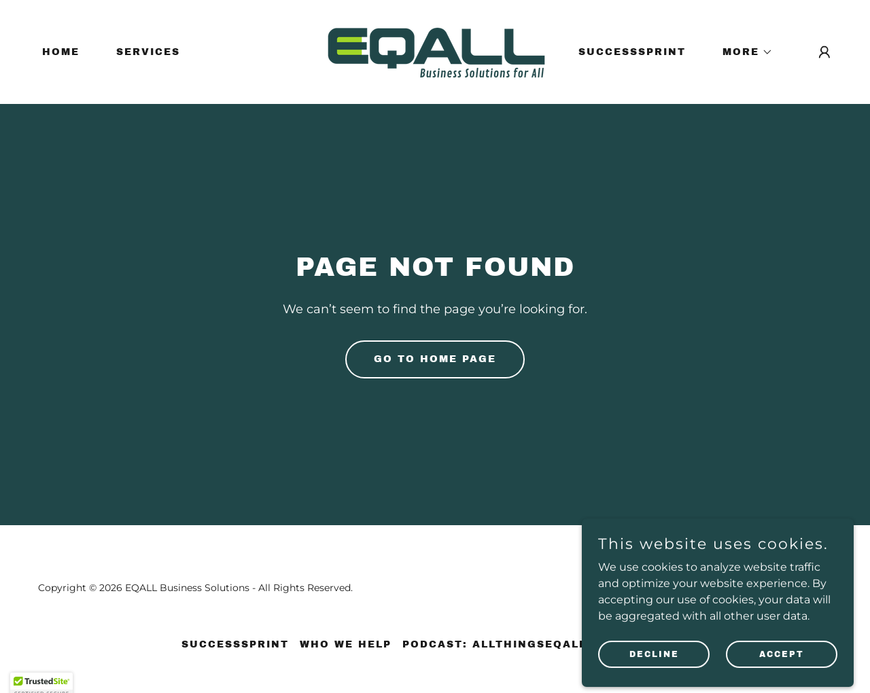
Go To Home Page (435, 359)
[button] (743, 52)
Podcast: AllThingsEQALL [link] (494, 644)
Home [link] (61, 52)
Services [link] (148, 52)
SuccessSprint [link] (632, 52)
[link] (435, 51)
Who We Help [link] (346, 644)
